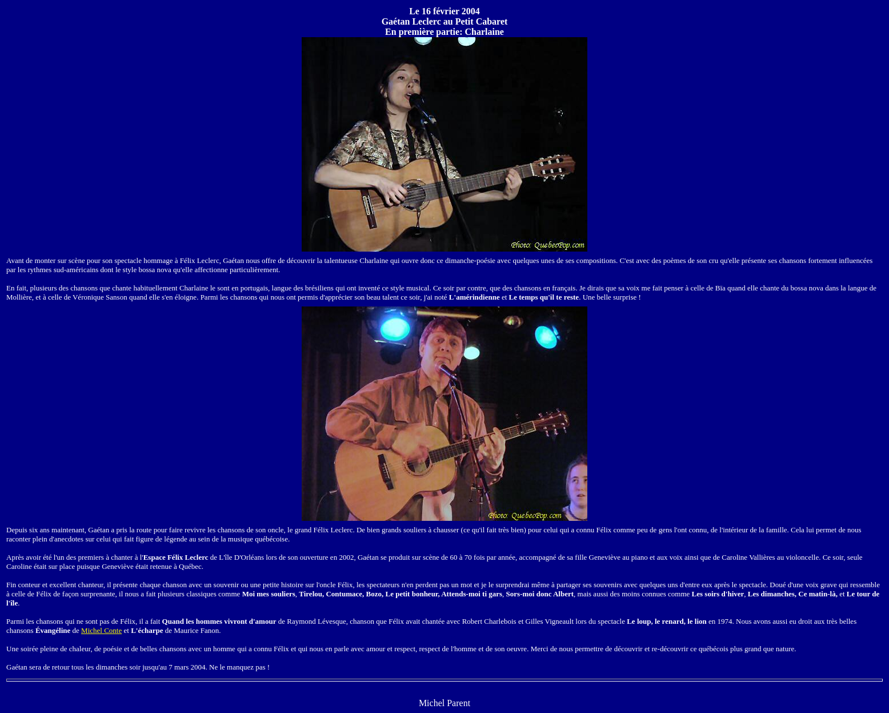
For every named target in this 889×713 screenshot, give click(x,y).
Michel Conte (101, 630)
